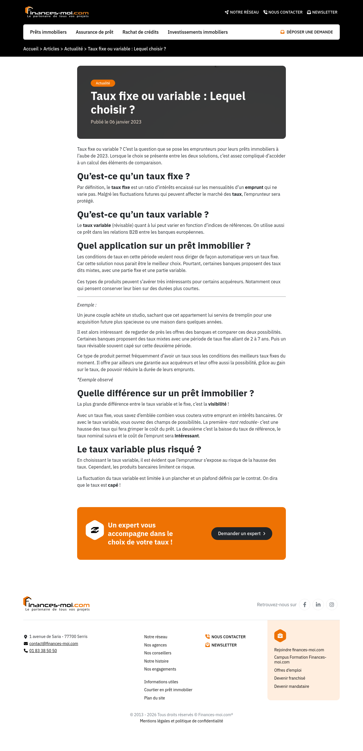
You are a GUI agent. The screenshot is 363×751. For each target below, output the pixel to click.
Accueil (31, 49)
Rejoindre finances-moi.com (299, 650)
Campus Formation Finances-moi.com (300, 660)
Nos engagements (160, 669)
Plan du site (154, 698)
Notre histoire (156, 661)
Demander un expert (241, 533)
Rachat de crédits (141, 32)
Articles (51, 49)
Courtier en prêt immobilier (168, 690)
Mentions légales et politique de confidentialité (181, 721)
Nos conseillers (158, 653)
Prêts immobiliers (48, 32)
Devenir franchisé (289, 678)
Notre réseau (242, 12)
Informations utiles (161, 682)
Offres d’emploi (287, 670)
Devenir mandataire (291, 686)
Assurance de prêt (94, 32)
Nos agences (155, 645)
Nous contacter (283, 12)
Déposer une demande (306, 32)
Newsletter (322, 12)
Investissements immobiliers (198, 32)
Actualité (73, 49)
